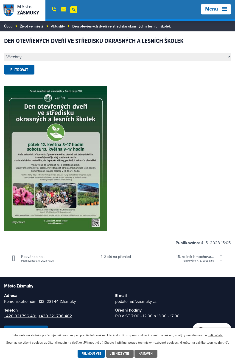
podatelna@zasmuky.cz (136, 301)
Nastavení (146, 353)
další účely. (215, 335)
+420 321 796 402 (55, 316)
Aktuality (58, 26)
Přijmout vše (91, 353)
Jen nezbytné (119, 353)
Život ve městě (32, 26)
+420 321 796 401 (20, 316)
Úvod (8, 26)
